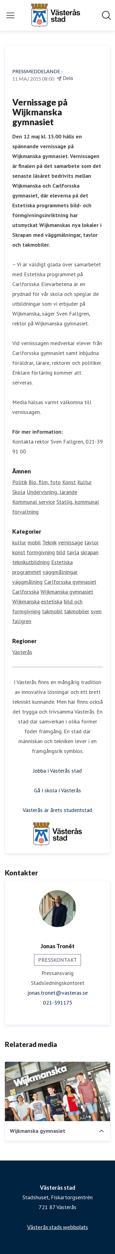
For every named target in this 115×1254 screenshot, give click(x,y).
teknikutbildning (31, 562)
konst (18, 552)
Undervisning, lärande (52, 492)
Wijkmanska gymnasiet (66, 591)
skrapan (89, 552)
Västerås (22, 651)
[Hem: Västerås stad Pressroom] (55, 15)
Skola (18, 492)
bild (60, 552)
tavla (73, 552)
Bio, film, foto (45, 482)
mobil (34, 542)
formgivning (41, 552)
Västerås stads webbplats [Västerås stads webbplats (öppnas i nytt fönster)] (57, 1227)
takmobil (52, 611)
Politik (19, 482)
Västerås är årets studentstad (57, 810)
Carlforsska (25, 591)
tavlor (91, 542)
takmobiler (76, 611)
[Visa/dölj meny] (10, 15)
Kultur (84, 482)
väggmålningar (60, 571)
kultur (19, 542)
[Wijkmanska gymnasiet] (57, 1091)
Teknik (49, 542)
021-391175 (57, 1002)
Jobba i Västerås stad (57, 770)
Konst (69, 482)
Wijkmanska (26, 601)
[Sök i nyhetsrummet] (106, 15)
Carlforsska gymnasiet (70, 581)
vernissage (70, 542)
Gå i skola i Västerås (57, 790)
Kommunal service (33, 501)
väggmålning (27, 581)
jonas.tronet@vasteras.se (57, 992)
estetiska (51, 601)
